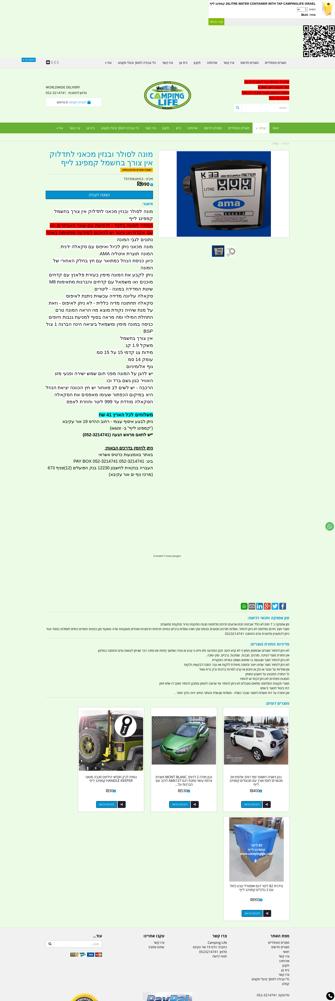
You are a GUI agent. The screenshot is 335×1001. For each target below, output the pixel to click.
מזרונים (100, 977)
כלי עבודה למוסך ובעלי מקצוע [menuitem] (120, 128)
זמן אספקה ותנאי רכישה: (268, 617)
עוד (59, 128)
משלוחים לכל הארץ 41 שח (126, 414)
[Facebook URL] (58, 62)
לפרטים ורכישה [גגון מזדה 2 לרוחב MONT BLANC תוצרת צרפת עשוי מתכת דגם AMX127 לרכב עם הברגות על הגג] (194, 794)
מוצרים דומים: (277, 703)
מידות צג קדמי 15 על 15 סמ (125, 352)
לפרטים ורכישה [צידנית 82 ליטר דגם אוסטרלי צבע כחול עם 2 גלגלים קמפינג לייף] (69, 794)
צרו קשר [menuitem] (150, 128)
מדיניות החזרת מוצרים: (269, 644)
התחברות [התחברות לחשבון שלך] (29, 60)
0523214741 (208, 832)
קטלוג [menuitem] (261, 128)
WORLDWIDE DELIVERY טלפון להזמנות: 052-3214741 (66, 90)
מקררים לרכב (116, 977)
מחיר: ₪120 (308, 14)
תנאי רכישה (219, 837)
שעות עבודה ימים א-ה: (261, 906)
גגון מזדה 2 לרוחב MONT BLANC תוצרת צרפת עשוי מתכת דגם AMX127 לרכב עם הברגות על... (198, 772)
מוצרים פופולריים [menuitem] (238, 128)
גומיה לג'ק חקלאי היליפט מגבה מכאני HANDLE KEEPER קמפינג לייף (136, 770)
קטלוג (275, 143)
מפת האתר (279, 817)
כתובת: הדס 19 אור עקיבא (210, 827)
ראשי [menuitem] (276, 128)
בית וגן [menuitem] (91, 128)
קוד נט (161, 998)
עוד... (97, 817)
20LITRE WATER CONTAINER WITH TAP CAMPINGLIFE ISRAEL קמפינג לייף (263, 3)
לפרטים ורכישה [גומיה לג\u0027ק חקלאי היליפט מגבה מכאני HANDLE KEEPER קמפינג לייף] (132, 794)
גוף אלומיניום (139, 366)
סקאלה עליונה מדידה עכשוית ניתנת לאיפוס (109, 296)
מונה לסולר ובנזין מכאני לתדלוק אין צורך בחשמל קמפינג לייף (101, 158)
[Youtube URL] (52, 62)
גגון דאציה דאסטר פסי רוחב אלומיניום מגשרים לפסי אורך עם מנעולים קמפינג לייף (261, 770)
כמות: (263, 12)
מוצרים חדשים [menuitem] (213, 128)
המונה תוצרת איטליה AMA (126, 253)
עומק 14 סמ (140, 359)
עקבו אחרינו (154, 817)
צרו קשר (219, 817)
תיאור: (147, 203)
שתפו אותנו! (156, 827)
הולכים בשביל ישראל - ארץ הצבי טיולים (167, 906)
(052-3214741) (96, 434)
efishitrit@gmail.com (274, 891)
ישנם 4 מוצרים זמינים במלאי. (136, 170)
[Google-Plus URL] (55, 62)
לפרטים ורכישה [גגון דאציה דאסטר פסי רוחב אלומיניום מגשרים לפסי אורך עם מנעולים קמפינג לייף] (257, 794)
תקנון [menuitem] (165, 128)
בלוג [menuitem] (178, 128)
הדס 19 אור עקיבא (277, 898)
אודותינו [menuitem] (192, 128)
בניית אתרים (152, 998)
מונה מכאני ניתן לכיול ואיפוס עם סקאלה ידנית (107, 246)
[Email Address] (48, 62)
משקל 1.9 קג (139, 345)
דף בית (285, 143)
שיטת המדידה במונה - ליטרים (123, 289)
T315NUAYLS (133, 179)
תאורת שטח (135, 977)
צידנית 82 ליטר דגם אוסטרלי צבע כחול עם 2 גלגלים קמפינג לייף (74, 768)
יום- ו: (252, 921)
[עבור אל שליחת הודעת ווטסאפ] (329, 526)
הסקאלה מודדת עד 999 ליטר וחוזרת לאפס (109, 401)
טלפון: (223, 832)
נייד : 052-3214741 (275, 883)
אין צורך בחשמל (136, 338)
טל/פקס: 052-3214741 (273, 875)
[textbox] (261, 90)
